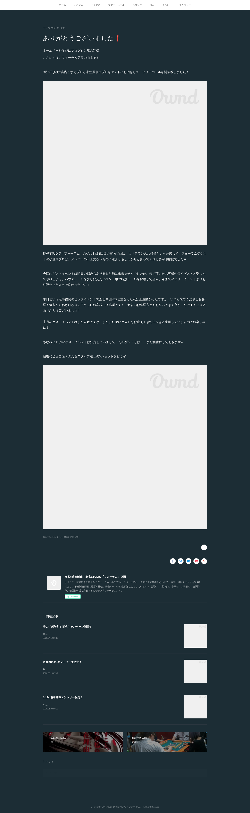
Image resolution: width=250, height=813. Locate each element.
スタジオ (137, 5)
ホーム (62, 5)
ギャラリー (185, 5)
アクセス (95, 5)
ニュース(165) (49, 537)
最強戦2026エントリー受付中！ (62, 662)
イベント (166, 5)
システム (78, 5)
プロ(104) (74, 537)
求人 (152, 5)
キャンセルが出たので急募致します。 (63, 704)
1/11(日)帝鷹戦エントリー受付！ (63, 697)
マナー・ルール (116, 5)
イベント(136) (62, 537)
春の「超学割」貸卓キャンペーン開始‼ (67, 626)
